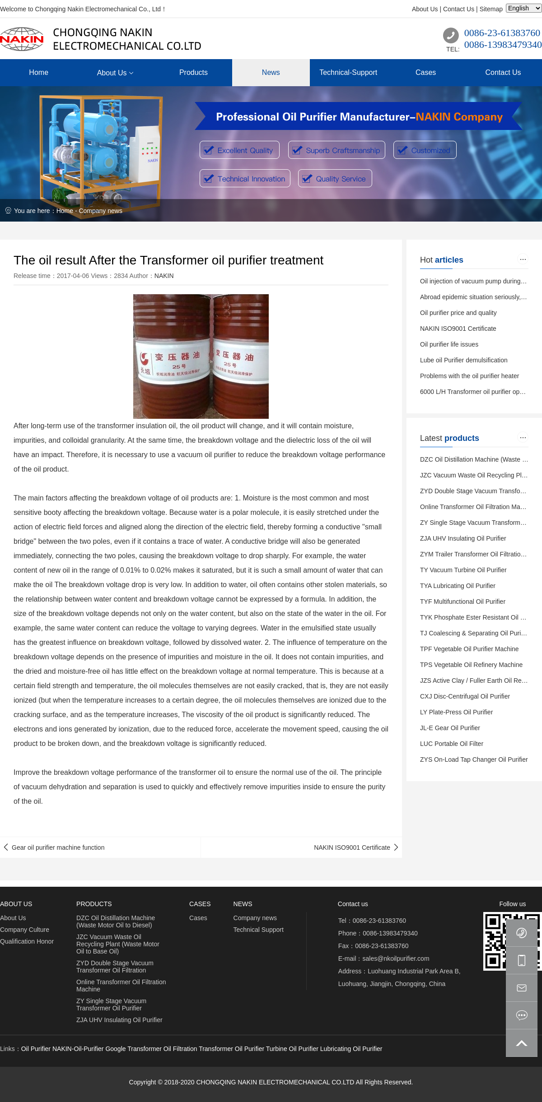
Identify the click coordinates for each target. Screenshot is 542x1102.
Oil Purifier (36, 1048)
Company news (100, 210)
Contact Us (458, 9)
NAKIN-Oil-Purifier (78, 1048)
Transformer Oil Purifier (231, 1048)
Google (115, 1048)
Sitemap (491, 9)
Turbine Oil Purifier (292, 1048)
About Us (425, 9)
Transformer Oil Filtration (162, 1048)
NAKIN (164, 275)
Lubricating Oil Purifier (351, 1048)
